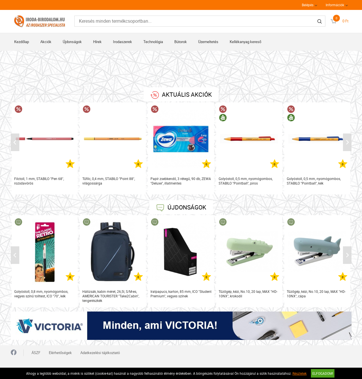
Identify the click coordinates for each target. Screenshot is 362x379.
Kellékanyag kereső (245, 41)
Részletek (299, 373)
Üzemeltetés (208, 41)
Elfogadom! (322, 373)
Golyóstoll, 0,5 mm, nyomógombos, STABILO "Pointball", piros (246, 180)
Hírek (97, 41)
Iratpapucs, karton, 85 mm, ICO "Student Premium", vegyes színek (181, 293)
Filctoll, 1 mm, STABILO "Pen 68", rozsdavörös (39, 180)
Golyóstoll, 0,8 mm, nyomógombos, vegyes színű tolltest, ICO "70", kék (41, 293)
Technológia (153, 41)
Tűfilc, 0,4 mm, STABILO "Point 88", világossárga (108, 180)
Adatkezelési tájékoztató (100, 352)
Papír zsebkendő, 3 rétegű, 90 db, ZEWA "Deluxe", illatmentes (180, 180)
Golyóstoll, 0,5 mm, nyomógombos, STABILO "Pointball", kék (314, 180)
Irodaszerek (122, 41)
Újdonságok (72, 41)
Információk (335, 5)
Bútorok (180, 41)
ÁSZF (36, 352)
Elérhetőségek (60, 352)
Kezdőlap (21, 41)
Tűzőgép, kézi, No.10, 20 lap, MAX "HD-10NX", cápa (316, 293)
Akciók (45, 41)
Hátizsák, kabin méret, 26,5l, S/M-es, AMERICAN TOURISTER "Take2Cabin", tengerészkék (110, 296)
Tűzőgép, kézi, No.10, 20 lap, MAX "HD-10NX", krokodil (248, 293)
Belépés (307, 5)
